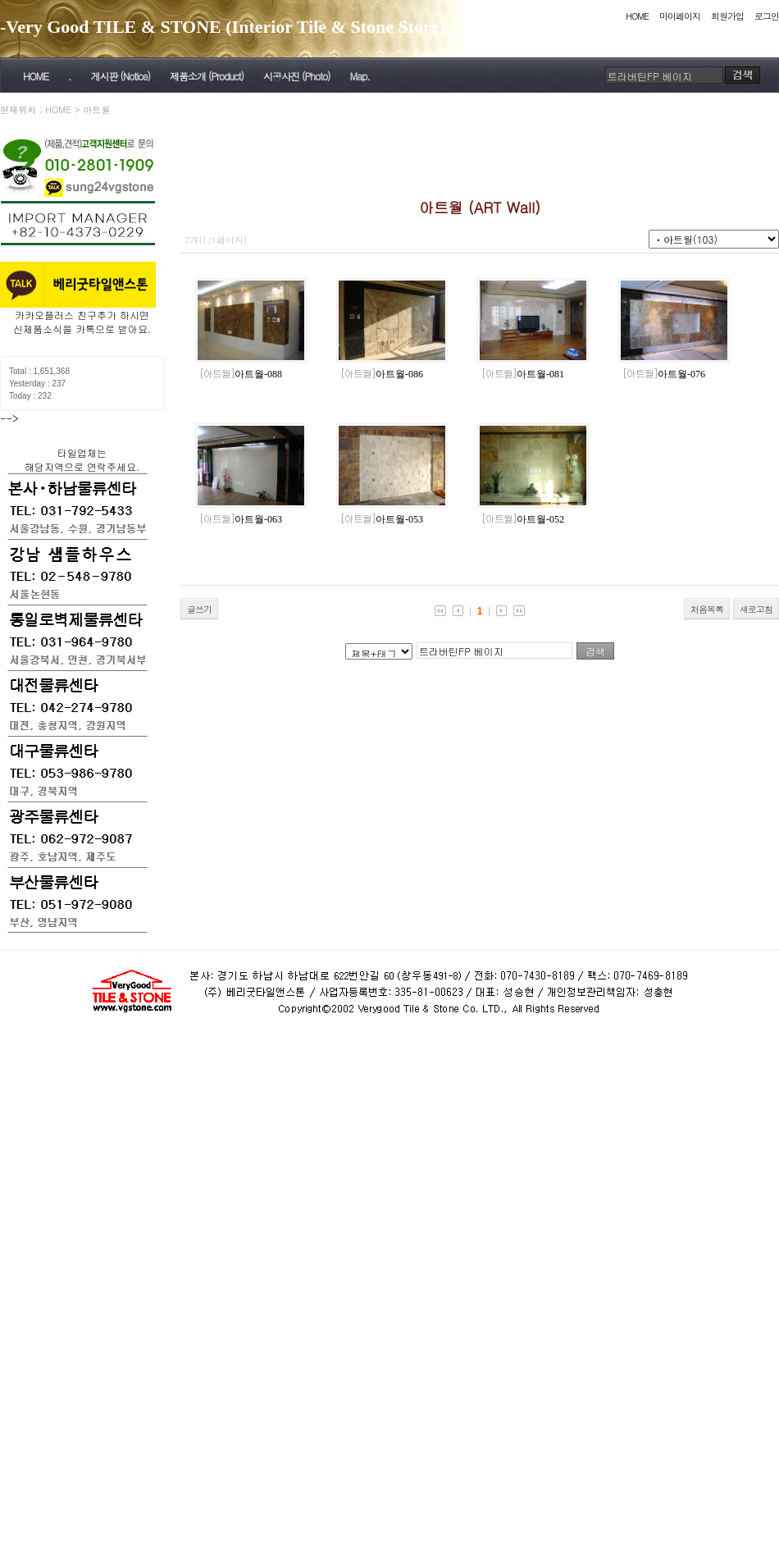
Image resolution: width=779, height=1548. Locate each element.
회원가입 (727, 16)
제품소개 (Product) (207, 76)
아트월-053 (381, 519)
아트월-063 (240, 519)
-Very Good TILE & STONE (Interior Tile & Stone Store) (222, 26)
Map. (360, 76)
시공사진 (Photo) (296, 76)
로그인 (766, 16)
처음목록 (706, 609)
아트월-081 (522, 374)
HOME (637, 16)
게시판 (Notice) (119, 76)
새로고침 (756, 609)
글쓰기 (199, 609)
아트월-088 (240, 374)
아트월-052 (522, 519)
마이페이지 (679, 16)
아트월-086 (381, 374)
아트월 (96, 109)
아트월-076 (663, 374)
